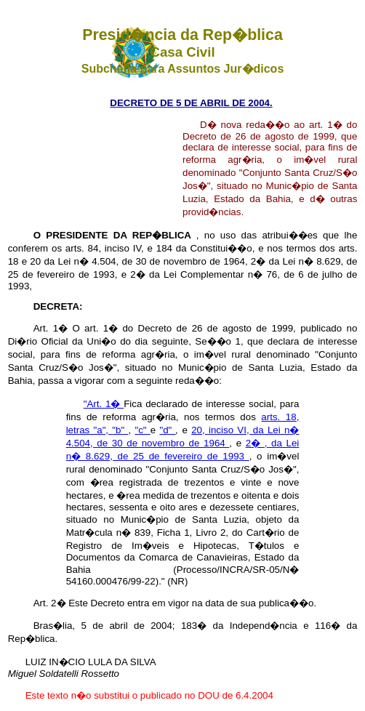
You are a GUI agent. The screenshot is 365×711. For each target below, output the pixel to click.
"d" (167, 430)
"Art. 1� (104, 403)
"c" (142, 430)
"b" (120, 430)
